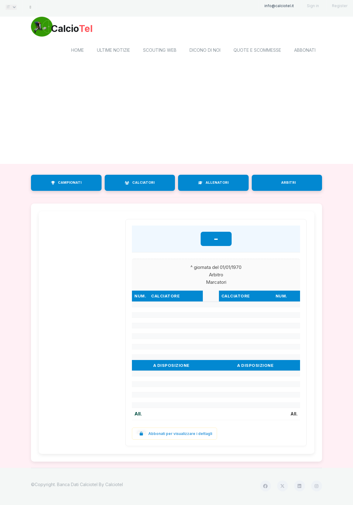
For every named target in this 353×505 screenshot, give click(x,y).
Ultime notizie (113, 51)
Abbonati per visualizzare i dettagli (174, 434)
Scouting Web (159, 51)
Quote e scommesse (257, 51)
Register (339, 5)
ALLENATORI (213, 184)
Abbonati (305, 51)
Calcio (83, 29)
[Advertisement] (176, 115)
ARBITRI (288, 184)
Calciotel (114, 485)
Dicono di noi (205, 51)
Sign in (313, 5)
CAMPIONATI (66, 184)
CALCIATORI (140, 184)
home (77, 51)
